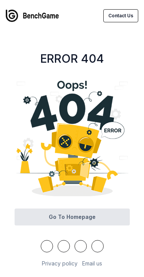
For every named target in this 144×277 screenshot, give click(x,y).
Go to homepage (72, 217)
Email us (92, 263)
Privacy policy (60, 263)
